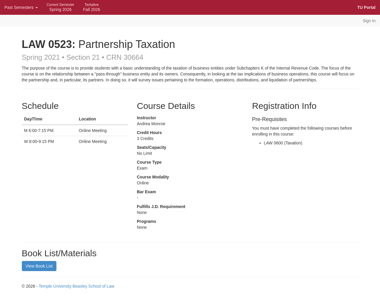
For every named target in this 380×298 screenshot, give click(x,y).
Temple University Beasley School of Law (76, 286)
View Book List (39, 266)
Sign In (369, 20)
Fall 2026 (91, 7)
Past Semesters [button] (21, 7)
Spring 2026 (60, 7)
